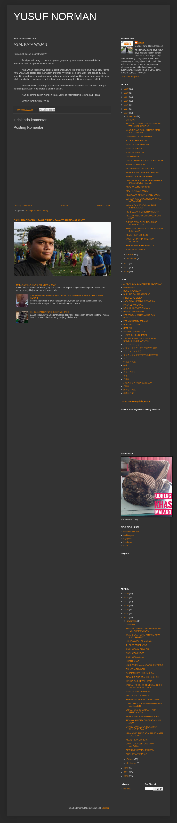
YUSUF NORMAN (55, 16)
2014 (126, 109)
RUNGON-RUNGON (135, 164)
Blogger (105, 808)
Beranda (64, 206)
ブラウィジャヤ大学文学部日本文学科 (140, 355)
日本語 (126, 379)
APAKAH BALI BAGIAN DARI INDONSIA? (142, 284)
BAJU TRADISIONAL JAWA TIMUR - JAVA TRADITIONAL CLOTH (50, 220)
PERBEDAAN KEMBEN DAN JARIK (142, 212)
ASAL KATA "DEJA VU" (136, 249)
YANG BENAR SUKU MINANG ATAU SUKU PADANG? (143, 131)
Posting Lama (103, 206)
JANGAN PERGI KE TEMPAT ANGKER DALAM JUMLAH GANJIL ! (144, 181)
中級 (125, 365)
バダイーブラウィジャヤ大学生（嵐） (140, 348)
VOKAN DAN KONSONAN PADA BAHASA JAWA (141, 206)
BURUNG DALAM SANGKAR (136, 294)
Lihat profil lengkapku (130, 76)
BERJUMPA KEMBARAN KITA (140, 245)
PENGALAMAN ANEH (133, 312)
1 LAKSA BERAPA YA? (136, 140)
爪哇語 (126, 386)
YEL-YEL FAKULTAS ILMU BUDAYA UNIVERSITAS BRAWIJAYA (139, 339)
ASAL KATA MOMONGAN (138, 187)
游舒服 (141, 42)
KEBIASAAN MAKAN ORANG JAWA (142, 195)
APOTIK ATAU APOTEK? (137, 191)
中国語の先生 (129, 362)
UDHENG (130, 120)
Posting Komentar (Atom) (36, 210)
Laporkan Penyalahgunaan (136, 401)
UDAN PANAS (132, 156)
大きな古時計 (129, 372)
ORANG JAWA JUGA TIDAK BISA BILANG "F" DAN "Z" (141, 223)
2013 (126, 113)
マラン (126, 358)
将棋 (125, 376)
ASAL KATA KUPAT (135, 148)
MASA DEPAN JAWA (133, 305)
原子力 (126, 369)
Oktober (130, 254)
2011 (126, 267)
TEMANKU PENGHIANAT (135, 335)
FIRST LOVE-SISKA (132, 298)
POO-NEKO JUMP (132, 324)
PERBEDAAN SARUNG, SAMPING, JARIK (49, 312)
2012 (126, 263)
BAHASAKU (128, 287)
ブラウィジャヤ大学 (132, 351)
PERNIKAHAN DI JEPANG (135, 321)
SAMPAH (127, 328)
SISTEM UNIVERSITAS (134, 331)
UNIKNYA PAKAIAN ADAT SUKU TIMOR (144, 160)
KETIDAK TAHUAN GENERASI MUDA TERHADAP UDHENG (143, 125)
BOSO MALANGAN (132, 291)
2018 (126, 93)
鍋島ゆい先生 (129, 389)
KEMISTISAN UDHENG (137, 235)
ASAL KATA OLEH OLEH (137, 145)
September (131, 258)
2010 (126, 271)
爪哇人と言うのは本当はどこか (137, 383)
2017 (126, 97)
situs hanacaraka (131, 532)
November (131, 116)
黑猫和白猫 (128, 393)
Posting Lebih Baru (23, 206)
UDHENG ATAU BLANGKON (139, 136)
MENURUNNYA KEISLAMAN (136, 308)
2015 (126, 105)
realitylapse (128, 535)
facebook (127, 542)
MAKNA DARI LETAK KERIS (139, 176)
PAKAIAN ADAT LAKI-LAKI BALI (140, 168)
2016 (126, 101)
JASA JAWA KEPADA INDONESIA (139, 301)
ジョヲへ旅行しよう (132, 344)
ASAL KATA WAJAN (135, 152)
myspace (127, 539)
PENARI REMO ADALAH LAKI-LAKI (142, 172)
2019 (126, 89)
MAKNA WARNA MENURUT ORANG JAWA (36, 285)
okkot (125, 546)
